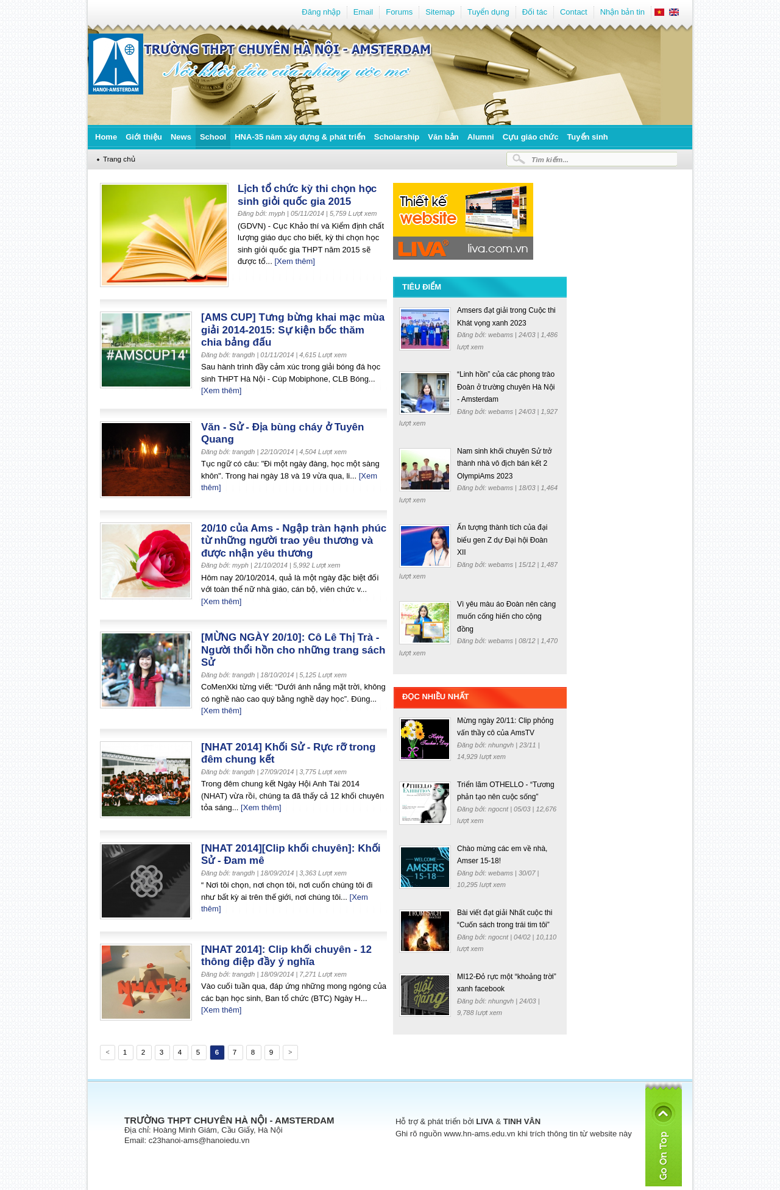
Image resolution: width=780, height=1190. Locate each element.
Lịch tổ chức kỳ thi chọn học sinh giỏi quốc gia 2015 (307, 195)
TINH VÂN (522, 1121)
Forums (399, 11)
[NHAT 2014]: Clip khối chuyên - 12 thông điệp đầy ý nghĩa (286, 956)
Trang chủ (119, 159)
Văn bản (443, 136)
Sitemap (440, 11)
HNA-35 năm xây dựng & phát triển (300, 136)
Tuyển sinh (587, 136)
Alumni (480, 136)
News (181, 136)
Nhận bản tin (622, 11)
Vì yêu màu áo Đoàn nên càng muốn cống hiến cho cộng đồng (506, 616)
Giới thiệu (144, 136)
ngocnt (499, 809)
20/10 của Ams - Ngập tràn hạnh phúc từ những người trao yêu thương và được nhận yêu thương (293, 540)
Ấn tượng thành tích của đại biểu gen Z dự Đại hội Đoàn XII (502, 540)
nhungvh (502, 745)
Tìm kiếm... (550, 159)
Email (363, 11)
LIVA (485, 1121)
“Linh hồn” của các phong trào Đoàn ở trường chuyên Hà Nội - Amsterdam (506, 387)
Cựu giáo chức (531, 136)
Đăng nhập (321, 11)
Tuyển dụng (488, 11)
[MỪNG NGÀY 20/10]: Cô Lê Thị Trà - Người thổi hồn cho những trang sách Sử (293, 650)
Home (106, 136)
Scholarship (396, 136)
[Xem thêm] (294, 261)
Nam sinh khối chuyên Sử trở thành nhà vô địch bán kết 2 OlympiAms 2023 (504, 463)
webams (501, 334)
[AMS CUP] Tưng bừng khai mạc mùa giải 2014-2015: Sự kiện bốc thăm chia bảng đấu (293, 330)
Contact (573, 11)
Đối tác (534, 11)
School (213, 136)
